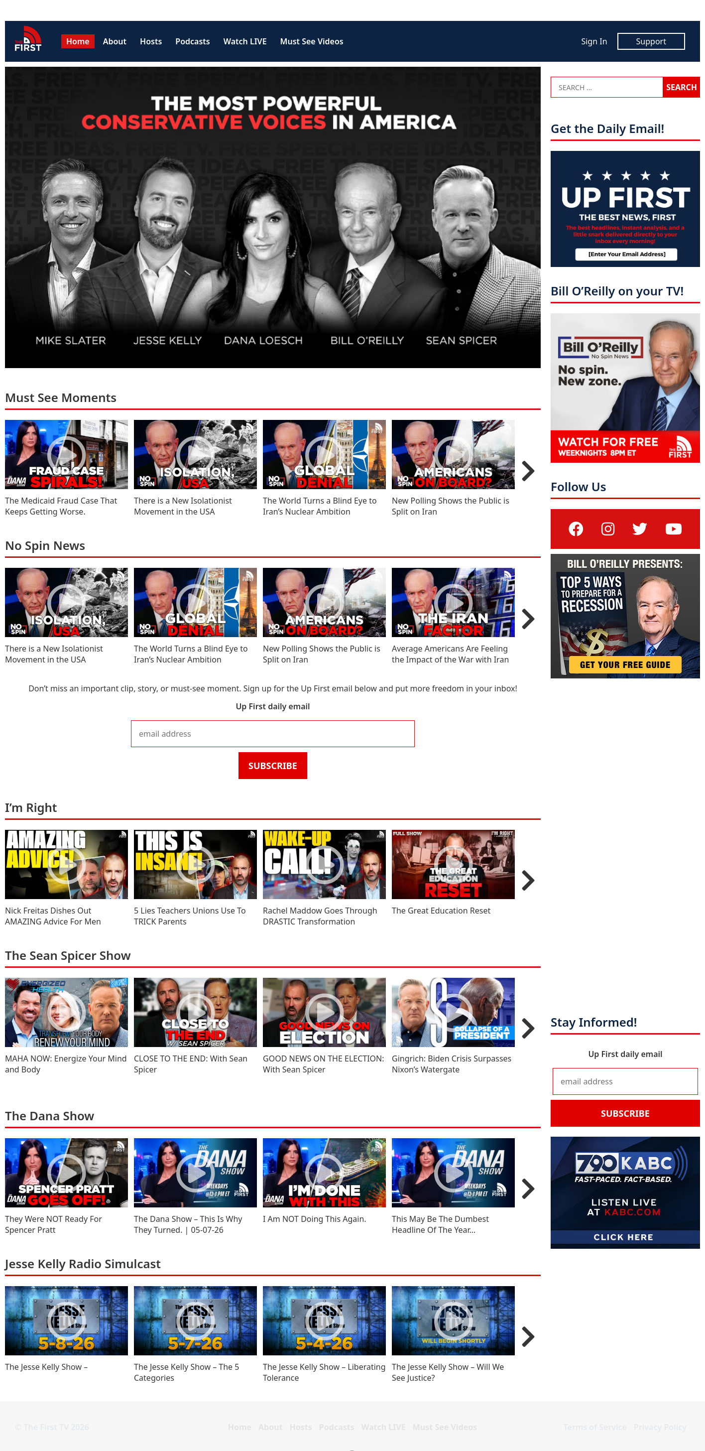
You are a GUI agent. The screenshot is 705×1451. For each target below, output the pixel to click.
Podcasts (192, 41)
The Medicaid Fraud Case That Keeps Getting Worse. (61, 506)
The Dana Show (49, 1115)
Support (651, 41)
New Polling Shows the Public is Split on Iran (450, 506)
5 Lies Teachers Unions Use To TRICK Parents (190, 916)
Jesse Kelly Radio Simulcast (83, 1263)
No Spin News (45, 545)
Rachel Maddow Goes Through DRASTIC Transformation (320, 916)
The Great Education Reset (441, 910)
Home (78, 41)
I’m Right (31, 807)
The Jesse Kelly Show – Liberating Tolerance (324, 1372)
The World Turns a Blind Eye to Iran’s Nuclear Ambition (320, 506)
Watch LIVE (245, 41)
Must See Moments (61, 397)
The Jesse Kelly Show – (46, 1366)
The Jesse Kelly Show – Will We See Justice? (448, 1372)
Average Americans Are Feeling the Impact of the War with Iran (450, 654)
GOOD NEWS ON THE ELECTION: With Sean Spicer (323, 1064)
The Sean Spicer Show (68, 955)
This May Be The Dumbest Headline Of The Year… (440, 1224)
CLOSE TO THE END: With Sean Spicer (190, 1064)
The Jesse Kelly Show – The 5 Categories (186, 1372)
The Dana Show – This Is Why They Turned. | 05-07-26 (188, 1224)
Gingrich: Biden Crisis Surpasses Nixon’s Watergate (451, 1064)
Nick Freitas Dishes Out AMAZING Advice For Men (53, 916)
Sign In (594, 41)
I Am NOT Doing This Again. (314, 1218)
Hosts (151, 41)
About (114, 41)
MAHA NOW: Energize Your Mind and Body (66, 1064)
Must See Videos (312, 41)
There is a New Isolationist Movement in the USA (183, 506)
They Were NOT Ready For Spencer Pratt (53, 1224)
